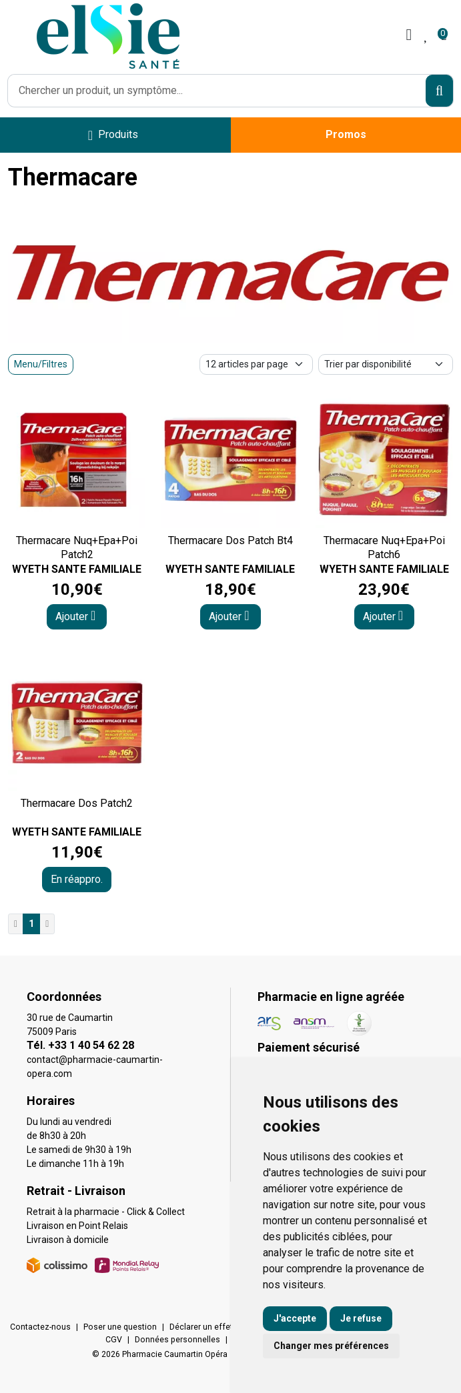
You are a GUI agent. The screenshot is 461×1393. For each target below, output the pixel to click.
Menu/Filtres (40, 364)
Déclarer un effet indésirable (222, 1327)
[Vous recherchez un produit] (217, 91)
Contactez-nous (40, 1327)
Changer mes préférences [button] (331, 1345)
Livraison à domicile (68, 1239)
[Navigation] (113, 135)
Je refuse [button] (361, 1318)
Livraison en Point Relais (77, 1225)
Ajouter (75, 616)
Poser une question (120, 1327)
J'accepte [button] (295, 1318)
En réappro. (77, 879)
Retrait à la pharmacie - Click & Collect (106, 1211)
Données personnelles (177, 1339)
